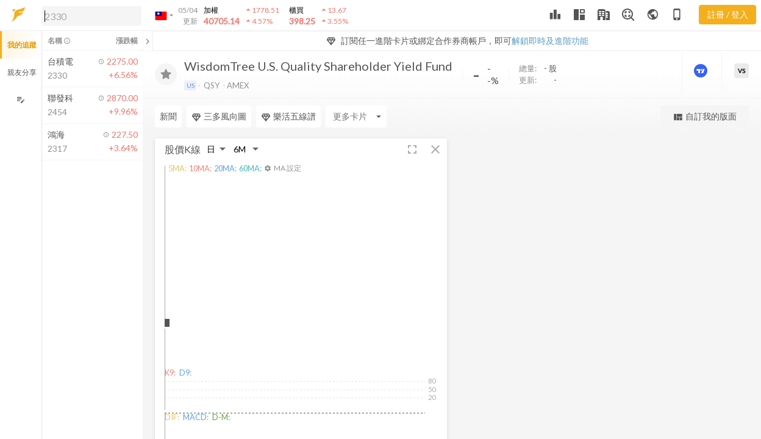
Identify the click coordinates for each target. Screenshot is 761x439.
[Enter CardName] (356, 116)
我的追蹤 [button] (22, 44)
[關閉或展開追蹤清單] (147, 41)
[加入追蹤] (166, 74)
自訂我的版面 (705, 117)
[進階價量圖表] (701, 70)
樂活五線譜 (288, 116)
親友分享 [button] (22, 72)
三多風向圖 (218, 116)
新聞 (168, 116)
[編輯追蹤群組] (20, 99)
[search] (91, 16)
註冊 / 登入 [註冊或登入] (727, 14)
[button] (89, 15)
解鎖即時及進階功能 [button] (550, 40)
